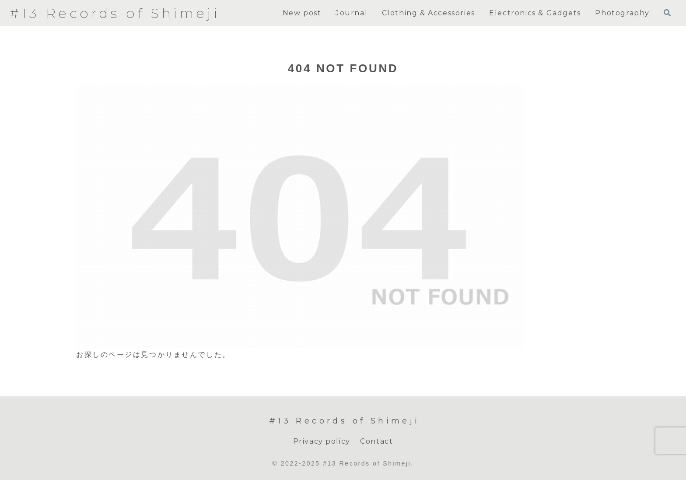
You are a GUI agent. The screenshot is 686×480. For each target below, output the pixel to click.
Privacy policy (321, 441)
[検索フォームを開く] (667, 12)
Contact (376, 441)
